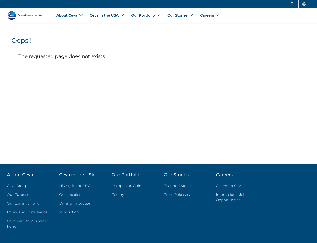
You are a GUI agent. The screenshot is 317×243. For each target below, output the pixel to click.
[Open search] (292, 4)
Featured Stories (178, 186)
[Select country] (304, 4)
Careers (224, 174)
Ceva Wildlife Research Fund (28, 223)
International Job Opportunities (237, 197)
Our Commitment (23, 203)
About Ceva (20, 174)
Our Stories (176, 174)
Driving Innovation (75, 203)
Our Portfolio (126, 174)
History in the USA (75, 186)
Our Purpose (18, 195)
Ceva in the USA (77, 174)
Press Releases (177, 195)
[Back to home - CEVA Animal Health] (26, 15)
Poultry (132, 194)
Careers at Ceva (229, 186)
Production (69, 212)
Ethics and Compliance (27, 212)
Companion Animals (129, 186)
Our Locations (71, 195)
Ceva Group (17, 186)
